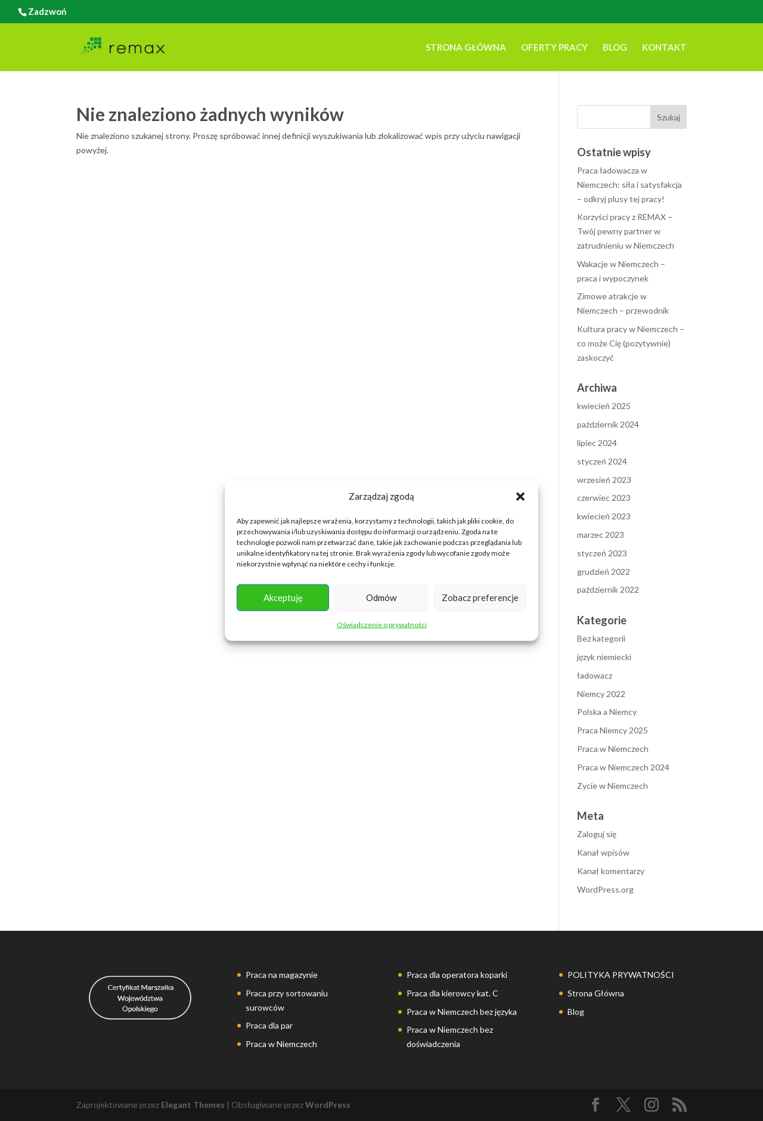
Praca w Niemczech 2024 (623, 767)
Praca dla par (269, 1025)
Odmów (381, 597)
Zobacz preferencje (480, 597)
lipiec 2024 (597, 443)
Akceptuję (283, 597)
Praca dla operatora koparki (457, 975)
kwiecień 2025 (604, 406)
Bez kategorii (601, 638)
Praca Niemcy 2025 (612, 730)
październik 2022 (608, 589)
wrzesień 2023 (604, 480)
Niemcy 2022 (601, 694)
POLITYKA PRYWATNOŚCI (620, 975)
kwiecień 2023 (604, 516)
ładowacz (594, 675)
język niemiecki (604, 657)
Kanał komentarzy (610, 871)
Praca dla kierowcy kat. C (452, 993)
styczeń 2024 (602, 461)
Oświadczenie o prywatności (382, 624)
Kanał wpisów (603, 852)
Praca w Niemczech (613, 749)
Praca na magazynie (282, 975)
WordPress (328, 1105)
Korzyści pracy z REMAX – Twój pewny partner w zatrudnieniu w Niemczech (625, 231)
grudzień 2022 (603, 571)
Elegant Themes (193, 1105)
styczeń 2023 (602, 553)
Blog (615, 47)
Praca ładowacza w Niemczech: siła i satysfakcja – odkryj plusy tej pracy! (629, 184)
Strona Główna (466, 47)
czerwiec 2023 (604, 498)
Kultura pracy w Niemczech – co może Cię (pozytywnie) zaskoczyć (630, 343)
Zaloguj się (596, 834)
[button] (520, 497)
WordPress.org (605, 889)
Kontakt (664, 47)
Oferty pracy (554, 47)
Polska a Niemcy (607, 712)
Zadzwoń (47, 11)
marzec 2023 (600, 534)
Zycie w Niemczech (612, 786)
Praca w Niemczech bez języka (462, 1012)
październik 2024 (608, 424)
